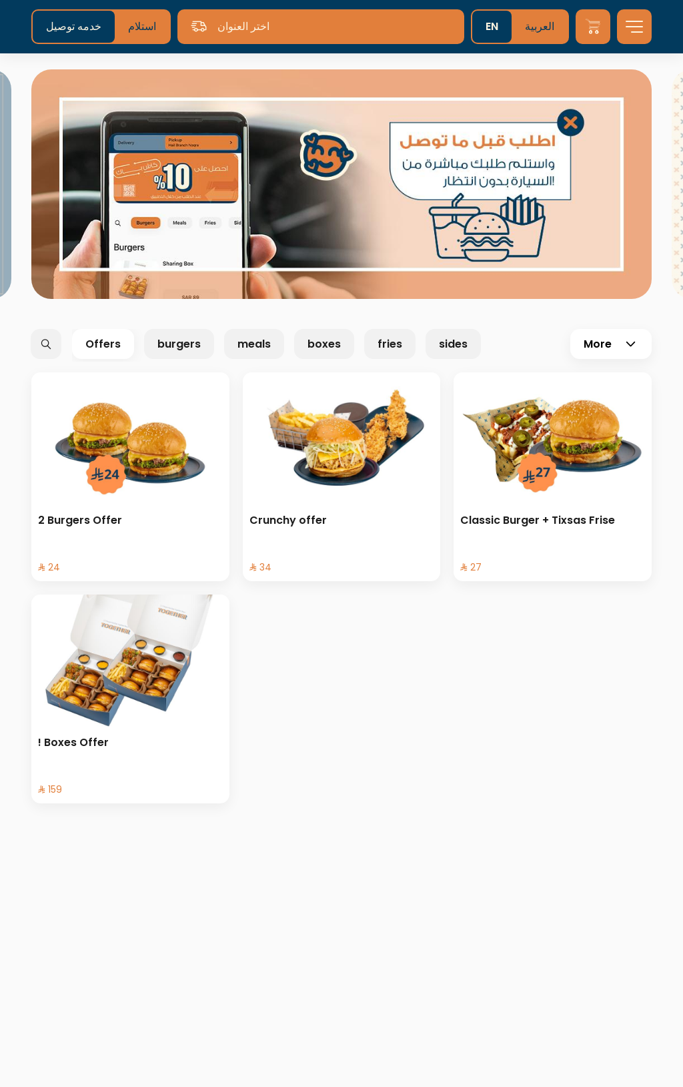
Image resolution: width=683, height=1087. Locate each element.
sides (453, 344)
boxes (324, 344)
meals (254, 344)
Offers (103, 344)
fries (390, 344)
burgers (179, 344)
